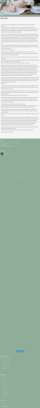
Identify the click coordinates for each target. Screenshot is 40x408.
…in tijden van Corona (6, 363)
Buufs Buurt (5, 379)
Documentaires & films (6, 368)
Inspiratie (4, 387)
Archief (4, 377)
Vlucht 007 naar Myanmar (7, 358)
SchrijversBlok (5, 392)
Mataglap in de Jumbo (6, 361)
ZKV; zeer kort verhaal (6, 366)
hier (2, 146)
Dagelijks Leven (5, 382)
